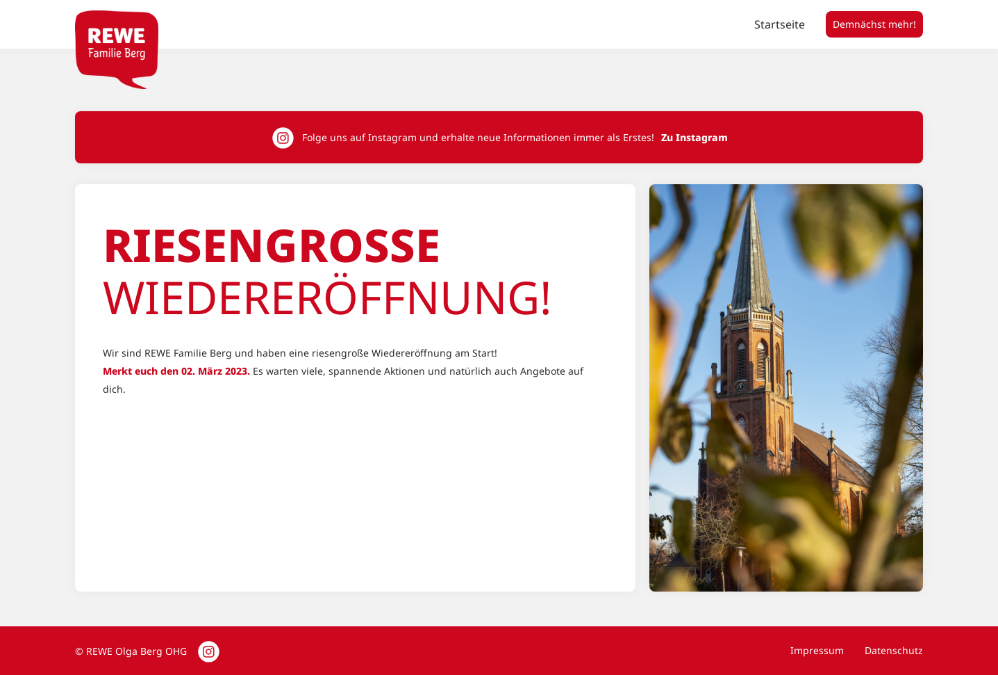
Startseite (779, 24)
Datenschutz (894, 650)
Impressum (817, 650)
